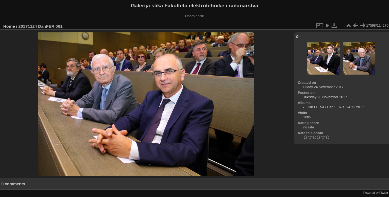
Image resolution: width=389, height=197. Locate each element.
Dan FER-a (315, 107)
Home (9, 26)
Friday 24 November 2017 (323, 87)
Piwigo (383, 192)
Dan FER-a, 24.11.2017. (346, 107)
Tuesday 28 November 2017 (325, 97)
